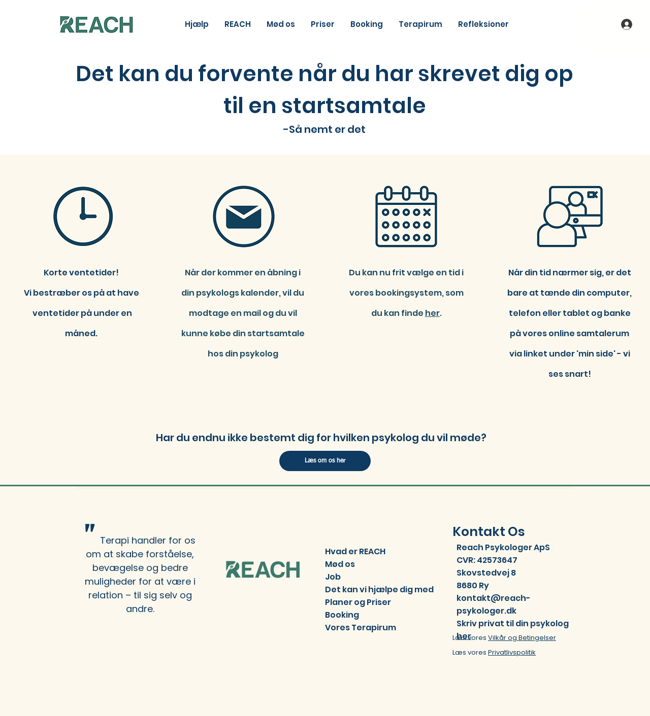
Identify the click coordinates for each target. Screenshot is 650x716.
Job (333, 577)
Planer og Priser (358, 602)
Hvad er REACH (355, 551)
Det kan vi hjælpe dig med (379, 589)
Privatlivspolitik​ (512, 652)
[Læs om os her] (325, 461)
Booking (342, 615)
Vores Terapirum (360, 627)
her (432, 313)
